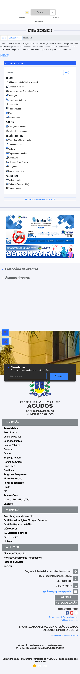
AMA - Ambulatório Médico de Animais (24, 82)
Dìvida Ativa (13, 157)
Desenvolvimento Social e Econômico (23, 91)
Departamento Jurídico (17, 153)
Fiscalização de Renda (17, 100)
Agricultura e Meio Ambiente (20, 140)
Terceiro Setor (14, 117)
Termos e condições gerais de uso (63, 617)
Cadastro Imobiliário (16, 86)
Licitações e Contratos (17, 126)
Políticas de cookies (69, 620)
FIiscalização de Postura (18, 162)
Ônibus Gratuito (15, 188)
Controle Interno (15, 144)
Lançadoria (13, 166)
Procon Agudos (15, 108)
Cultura (12, 149)
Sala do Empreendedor (18, 131)
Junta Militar (13, 104)
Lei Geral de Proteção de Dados (64, 635)
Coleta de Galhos (15, 179)
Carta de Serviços (15, 38)
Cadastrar (59, 376)
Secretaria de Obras (16, 171)
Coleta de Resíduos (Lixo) (19, 184)
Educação (13, 95)
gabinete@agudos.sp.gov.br (57, 592)
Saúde (11, 113)
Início (4, 38)
